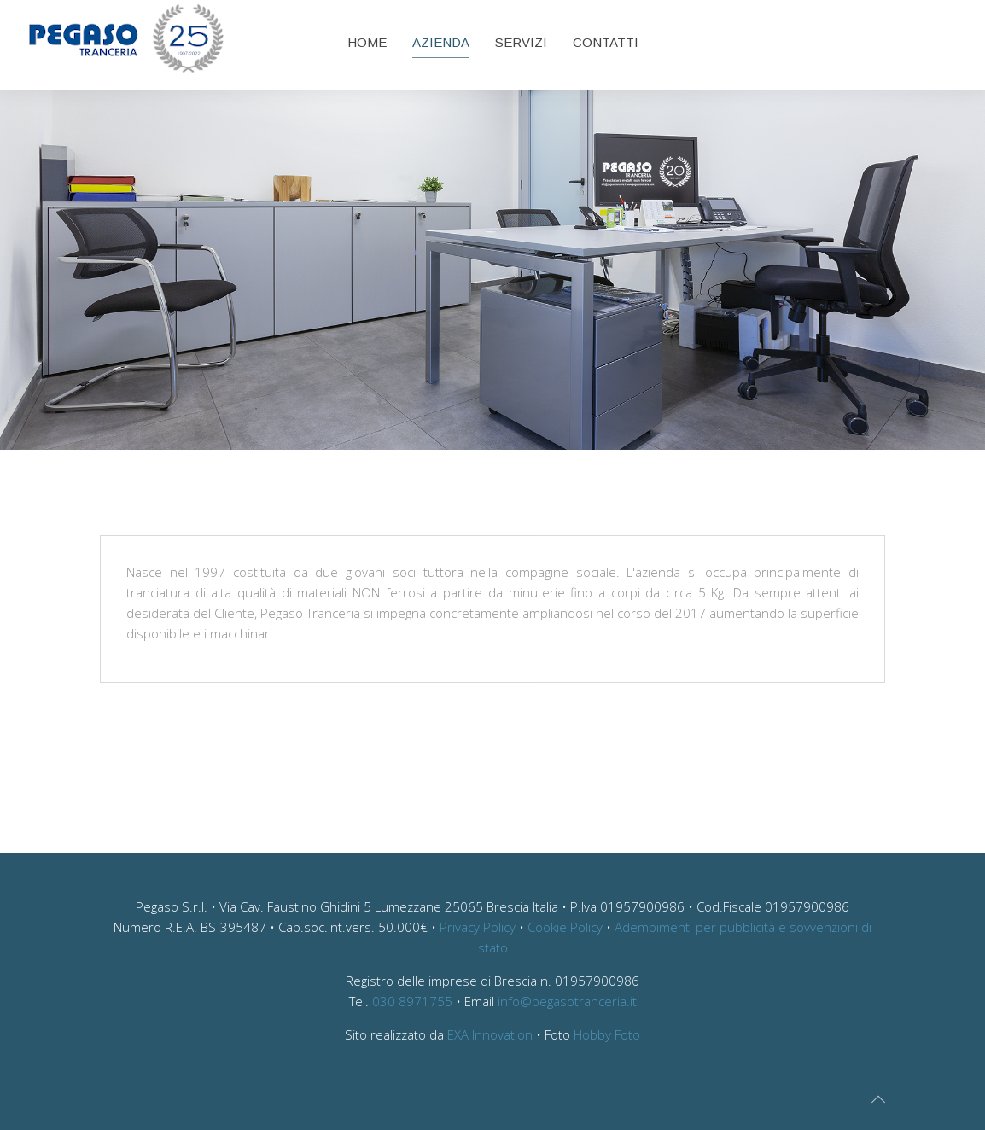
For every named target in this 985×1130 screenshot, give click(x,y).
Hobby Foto (607, 1034)
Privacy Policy (478, 926)
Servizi (521, 42)
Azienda (440, 42)
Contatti (605, 42)
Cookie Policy (565, 926)
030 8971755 (412, 1001)
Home (367, 42)
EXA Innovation (490, 1034)
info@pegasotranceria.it (567, 1001)
